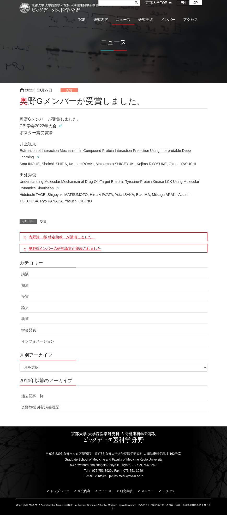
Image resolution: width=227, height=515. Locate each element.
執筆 (25, 319)
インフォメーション (37, 341)
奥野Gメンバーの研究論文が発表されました (65, 248)
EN (183, 3)
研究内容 (84, 491)
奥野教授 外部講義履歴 (40, 407)
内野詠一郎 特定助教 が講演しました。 (62, 237)
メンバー (147, 491)
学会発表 (28, 330)
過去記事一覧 (32, 396)
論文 (25, 308)
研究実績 (126, 491)
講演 (25, 274)
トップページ (59, 491)
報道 (25, 285)
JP (196, 3)
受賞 (69, 90)
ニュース (105, 491)
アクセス (169, 491)
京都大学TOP (156, 3)
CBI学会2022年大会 (38, 126)
